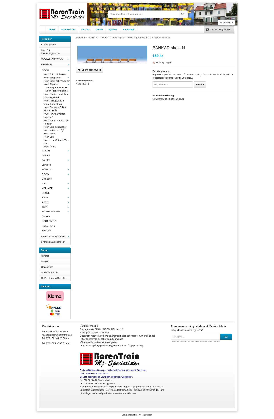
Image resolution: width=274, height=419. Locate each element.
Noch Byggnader (57, 77)
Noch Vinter (50, 133)
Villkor (52, 29)
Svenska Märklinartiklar (52, 242)
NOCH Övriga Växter (54, 113)
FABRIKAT (55, 64)
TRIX (56, 207)
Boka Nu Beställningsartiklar (50, 52)
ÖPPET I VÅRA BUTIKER (54, 278)
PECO (56, 202)
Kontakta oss (68, 29)
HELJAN (46, 230)
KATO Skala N (49, 221)
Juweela (46, 216)
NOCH (56, 70)
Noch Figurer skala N (56, 90)
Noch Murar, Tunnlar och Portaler (56, 122)
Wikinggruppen (145, 415)
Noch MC (48, 117)
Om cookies (47, 267)
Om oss (85, 29)
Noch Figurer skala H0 (56, 87)
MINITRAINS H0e (56, 211)
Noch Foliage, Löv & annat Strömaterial (54, 102)
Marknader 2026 (49, 272)
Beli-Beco (47, 178)
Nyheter (113, 29)
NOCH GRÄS (50, 110)
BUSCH (56, 150)
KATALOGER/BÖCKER (55, 236)
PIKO (56, 183)
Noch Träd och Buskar (55, 74)
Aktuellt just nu (48, 44)
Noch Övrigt (50, 146)
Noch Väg (49, 137)
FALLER (56, 160)
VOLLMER (56, 188)
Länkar (99, 29)
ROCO (56, 174)
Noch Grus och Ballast (55, 107)
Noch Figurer (57, 84)
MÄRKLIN (56, 169)
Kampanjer (129, 29)
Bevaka (200, 84)
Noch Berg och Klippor (55, 127)
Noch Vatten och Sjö (54, 130)
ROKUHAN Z (48, 225)
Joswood (46, 164)
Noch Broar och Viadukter (57, 81)
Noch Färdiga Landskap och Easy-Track (56, 96)
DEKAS (46, 155)
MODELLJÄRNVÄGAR (55, 58)
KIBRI (56, 197)
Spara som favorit (89, 69)
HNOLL (45, 193)
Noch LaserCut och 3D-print (55, 142)
